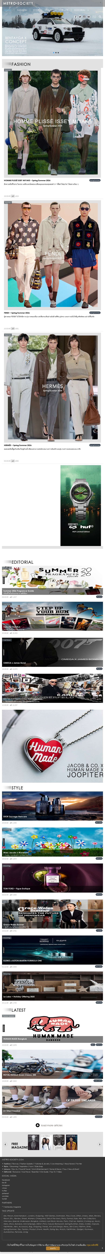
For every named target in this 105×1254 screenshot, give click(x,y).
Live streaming (57, 1164)
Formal (69, 1218)
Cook (72, 1216)
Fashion (22, 10)
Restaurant (59, 1224)
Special (16, 1221)
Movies (59, 1221)
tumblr (4, 1199)
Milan (91, 1216)
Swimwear (60, 1216)
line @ (4, 1183)
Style (36, 10)
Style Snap (39, 1166)
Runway (16, 1164)
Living (25, 1232)
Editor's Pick (41, 1224)
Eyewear (18, 1224)
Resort (6, 1218)
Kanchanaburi (20, 1216)
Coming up (89, 1221)
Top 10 (52, 1172)
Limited (42, 1221)
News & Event (73, 1169)
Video (59, 1172)
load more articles (49, 1125)
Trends (45, 1227)
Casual (50, 1224)
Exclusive (16, 1172)
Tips (19, 1229)
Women (99, 930)
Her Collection (89, 1218)
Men (16, 1227)
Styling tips (54, 1229)
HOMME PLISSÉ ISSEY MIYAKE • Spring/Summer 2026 (27, 180)
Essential (35, 1172)
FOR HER (63, 10)
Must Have (26, 1172)
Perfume (99, 858)
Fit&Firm (82, 1227)
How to (15, 1169)
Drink (88, 1227)
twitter (4, 1191)
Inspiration (24, 1166)
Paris (66, 1221)
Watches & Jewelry (42, 1164)
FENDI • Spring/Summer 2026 (17, 313)
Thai (67, 1216)
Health (46, 1229)
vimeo (4, 1188)
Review (97, 1216)
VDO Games (50, 1216)
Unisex (84, 1216)
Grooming (14, 1166)
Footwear (99, 1117)
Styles (81, 1224)
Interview (7, 1221)
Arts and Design (56, 1227)
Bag (30, 1227)
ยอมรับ (53, 1248)
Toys (65, 1169)
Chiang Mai (40, 1218)
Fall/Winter (8, 1227)
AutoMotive (98, 1081)
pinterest (5, 1193)
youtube (5, 1196)
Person (10, 1216)
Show (11, 1224)
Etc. (11, 1218)
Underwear (25, 1221)
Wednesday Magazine (12, 1207)
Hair (80, 1218)
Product (99, 597)
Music (97, 1221)
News (93, 1045)
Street (24, 1218)
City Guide (44, 1172)
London (31, 1216)
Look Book (50, 1221)
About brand (69, 1164)
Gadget (80, 1229)
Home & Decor (55, 1169)
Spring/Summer (95, 180)
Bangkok (34, 1221)
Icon (31, 1166)
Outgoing (39, 1216)
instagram (6, 1185)
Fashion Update (27, 1164)
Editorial (79, 10)
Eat (5, 1216)
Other (78, 1216)
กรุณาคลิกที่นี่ (92, 1245)
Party (63, 1218)
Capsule (95, 1224)
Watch (62, 1229)
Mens (6, 1224)
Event (39, 1229)
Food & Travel (24, 1169)
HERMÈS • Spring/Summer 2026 (18, 445)
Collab (87, 1224)
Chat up (99, 1045)
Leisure (49, 10)
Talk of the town (53, 1218)
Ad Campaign (29, 1224)
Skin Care (99, 822)
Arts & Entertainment (40, 1169)
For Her (79, 1164)
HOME (7, 10)
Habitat (80, 1221)
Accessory (23, 1227)
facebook (6, 1180)
